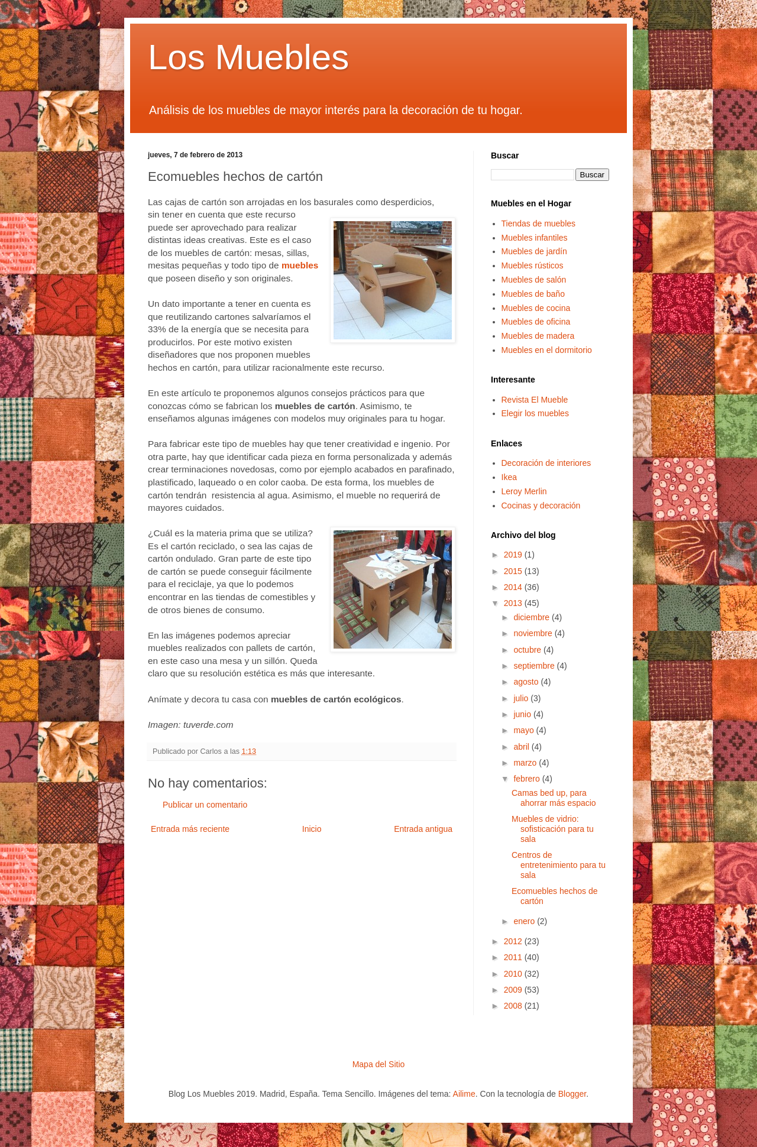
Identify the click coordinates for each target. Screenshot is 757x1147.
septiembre (535, 665)
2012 (514, 941)
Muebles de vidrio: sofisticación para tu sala (553, 829)
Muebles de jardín (534, 251)
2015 (514, 571)
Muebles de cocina (536, 308)
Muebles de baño (533, 294)
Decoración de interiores (546, 463)
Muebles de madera (538, 336)
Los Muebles (248, 57)
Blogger (572, 1094)
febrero (527, 778)
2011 (514, 957)
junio (523, 714)
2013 (514, 603)
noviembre (533, 633)
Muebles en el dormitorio (547, 350)
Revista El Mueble (535, 399)
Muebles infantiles (535, 237)
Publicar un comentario (205, 804)
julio (521, 698)
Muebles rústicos (533, 265)
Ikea (509, 477)
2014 (514, 587)
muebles (300, 265)
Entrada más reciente (190, 829)
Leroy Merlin (524, 491)
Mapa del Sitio (378, 1064)
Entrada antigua (423, 829)
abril (522, 746)
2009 (514, 989)
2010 (514, 973)
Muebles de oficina (536, 321)
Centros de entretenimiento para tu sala (559, 865)
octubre (528, 649)
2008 (514, 1005)
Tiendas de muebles (539, 223)
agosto (527, 681)
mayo (524, 730)
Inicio (312, 829)
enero (525, 921)
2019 (514, 554)
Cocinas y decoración (541, 505)
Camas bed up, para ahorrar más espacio (554, 798)
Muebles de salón (534, 279)
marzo (526, 762)
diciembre (532, 617)
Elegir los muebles (535, 413)
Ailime (464, 1094)
